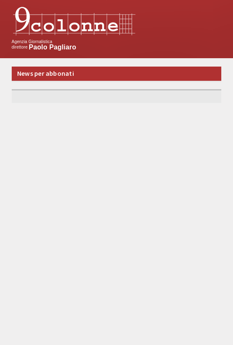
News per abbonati (45, 73)
